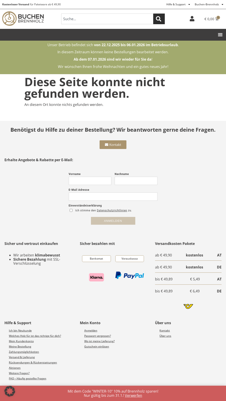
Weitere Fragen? (19, 373)
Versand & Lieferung (22, 357)
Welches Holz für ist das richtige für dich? (35, 336)
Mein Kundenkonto (21, 341)
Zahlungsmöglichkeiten (24, 352)
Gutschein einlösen (96, 346)
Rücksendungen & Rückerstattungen (33, 362)
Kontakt (164, 330)
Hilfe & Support (178, 4)
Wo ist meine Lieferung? (99, 341)
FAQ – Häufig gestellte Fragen (27, 378)
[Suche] (159, 19)
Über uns (165, 336)
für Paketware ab (31, 4)
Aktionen (15, 368)
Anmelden (90, 330)
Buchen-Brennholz (209, 4)
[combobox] (107, 19)
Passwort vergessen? (97, 336)
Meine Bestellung (20, 346)
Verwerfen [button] (133, 395)
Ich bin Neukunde (20, 330)
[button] (220, 34)
